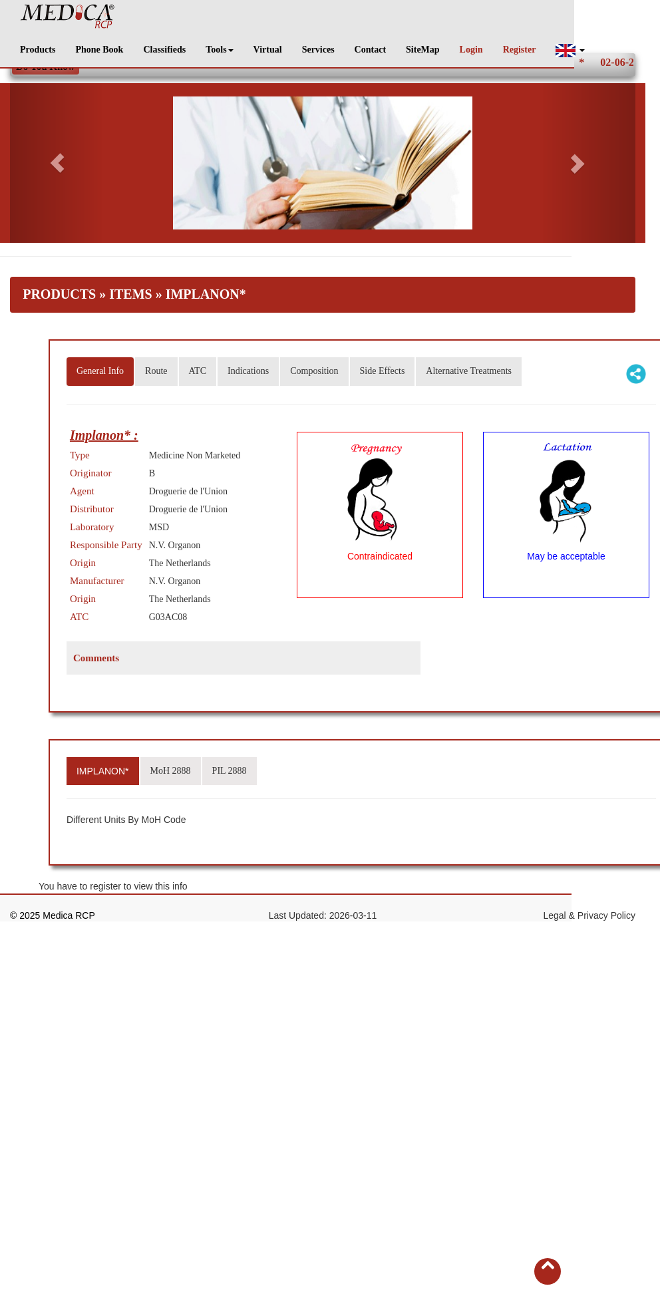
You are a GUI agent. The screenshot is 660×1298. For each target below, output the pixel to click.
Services (318, 50)
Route (156, 371)
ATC (197, 371)
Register (519, 50)
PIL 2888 (229, 771)
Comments (96, 658)
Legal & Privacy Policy (589, 915)
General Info (100, 371)
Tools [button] (219, 50)
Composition (314, 371)
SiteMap (423, 50)
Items (130, 294)
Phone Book (99, 50)
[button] (570, 50)
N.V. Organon (175, 581)
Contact (370, 50)
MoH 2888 (170, 771)
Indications (248, 371)
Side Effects (382, 371)
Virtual (267, 50)
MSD (159, 527)
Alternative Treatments (469, 371)
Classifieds (164, 50)
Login (471, 50)
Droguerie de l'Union (188, 491)
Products (37, 50)
